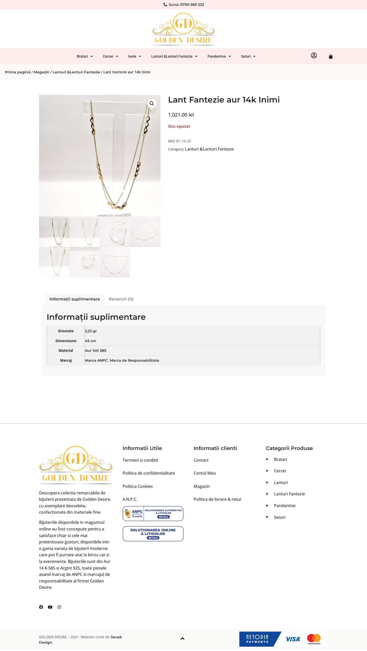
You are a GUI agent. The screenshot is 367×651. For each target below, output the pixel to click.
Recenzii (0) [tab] (121, 299)
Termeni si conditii (140, 460)
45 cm (90, 341)
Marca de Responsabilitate (134, 360)
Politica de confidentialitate (149, 473)
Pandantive (219, 56)
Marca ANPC (96, 360)
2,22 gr (91, 331)
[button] (151, 103)
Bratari (85, 56)
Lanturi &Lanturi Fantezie (174, 56)
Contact (201, 460)
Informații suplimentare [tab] (74, 299)
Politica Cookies (138, 486)
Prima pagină (17, 72)
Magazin (41, 72)
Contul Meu (205, 473)
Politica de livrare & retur (218, 499)
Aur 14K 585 (95, 350)
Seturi (248, 56)
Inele (134, 56)
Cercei (110, 56)
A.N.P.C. (130, 499)
